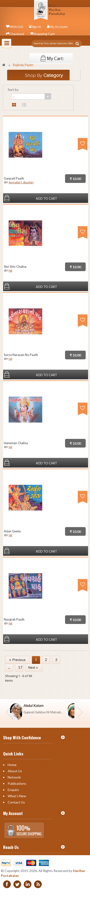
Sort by (13, 89)
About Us (15, 771)
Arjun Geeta (12, 531)
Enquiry (13, 790)
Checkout (16, 34)
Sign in (36, 27)
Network (14, 777)
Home (12, 765)
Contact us (16, 802)
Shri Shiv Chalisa (15, 266)
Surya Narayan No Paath (21, 354)
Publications (17, 783)
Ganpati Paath (14, 178)
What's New (17, 796)
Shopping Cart (44, 34)
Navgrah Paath (14, 619)
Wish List (16, 27)
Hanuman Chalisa (16, 443)
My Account (58, 27)
